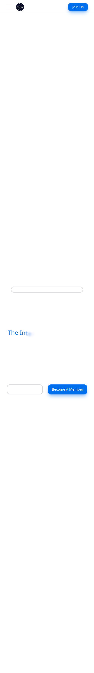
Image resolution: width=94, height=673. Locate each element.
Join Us (77, 6)
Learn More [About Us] (20, 389)
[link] (20, 7)
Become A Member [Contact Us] (67, 389)
